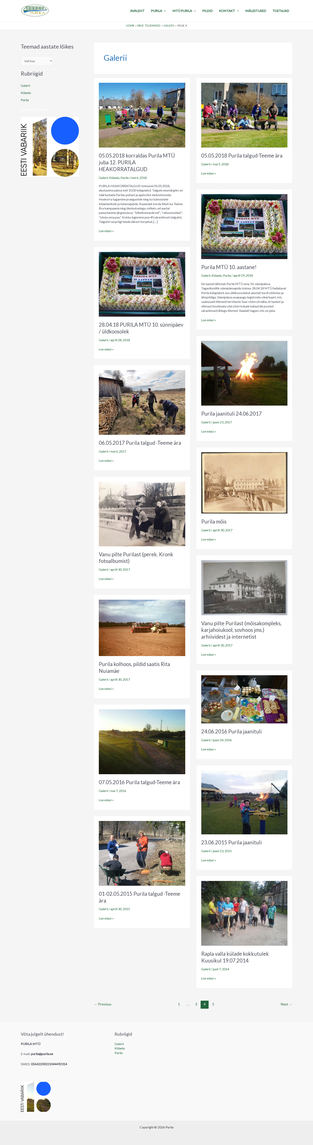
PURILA (158, 11)
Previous (102, 1004)
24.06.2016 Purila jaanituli (231, 731)
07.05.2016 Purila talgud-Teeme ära (139, 782)
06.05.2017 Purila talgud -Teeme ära (140, 443)
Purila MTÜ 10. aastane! (229, 267)
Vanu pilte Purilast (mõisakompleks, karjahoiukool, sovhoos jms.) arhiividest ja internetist (241, 630)
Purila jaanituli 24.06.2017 (231, 413)
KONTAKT (229, 11)
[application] (164, 11)
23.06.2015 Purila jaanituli (231, 842)
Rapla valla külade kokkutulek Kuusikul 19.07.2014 (235, 957)
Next (286, 1004)
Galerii (25, 85)
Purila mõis (214, 521)
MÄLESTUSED (255, 11)
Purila (25, 100)
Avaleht (137, 11)
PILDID (207, 11)
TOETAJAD (280, 11)
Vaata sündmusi (35, 109)
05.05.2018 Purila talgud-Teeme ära (241, 155)
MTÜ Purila (184, 11)
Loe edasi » (106, 231)
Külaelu (26, 93)
